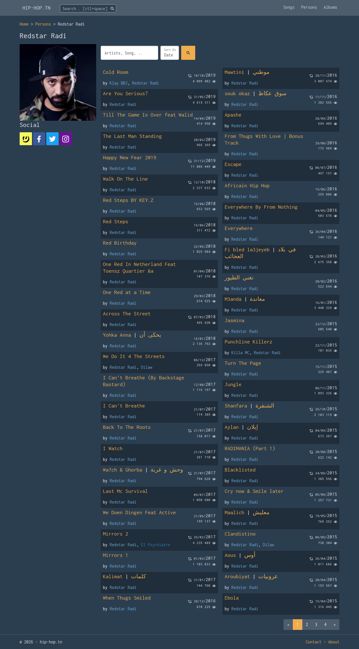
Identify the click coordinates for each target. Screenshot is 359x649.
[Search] (188, 53)
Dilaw (146, 367)
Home (24, 24)
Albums (330, 7)
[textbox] (88, 9)
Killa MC (240, 352)
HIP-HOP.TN (36, 8)
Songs (288, 7)
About (333, 641)
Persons (309, 7)
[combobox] (88, 8)
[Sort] (169, 53)
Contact (313, 641)
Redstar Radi (145, 83)
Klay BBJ (119, 83)
